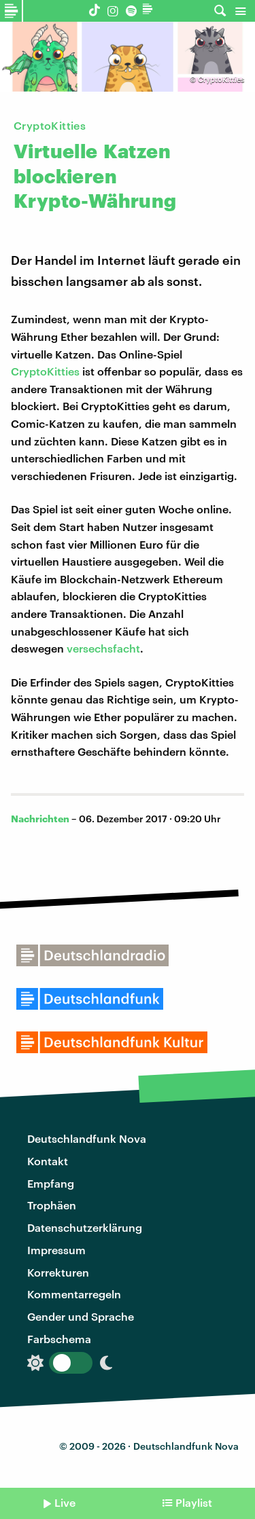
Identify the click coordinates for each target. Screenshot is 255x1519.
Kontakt (47, 1160)
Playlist (193, 1502)
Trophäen (51, 1204)
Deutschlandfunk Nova (86, 1138)
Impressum (56, 1249)
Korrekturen (58, 1272)
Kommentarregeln (74, 1293)
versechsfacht (103, 648)
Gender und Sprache (80, 1316)
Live (64, 1502)
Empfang (50, 1183)
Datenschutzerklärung (84, 1227)
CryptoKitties (45, 371)
